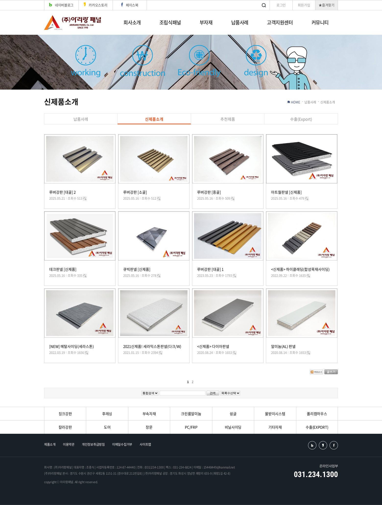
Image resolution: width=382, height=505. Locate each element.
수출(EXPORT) (317, 427)
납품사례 (239, 22)
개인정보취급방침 (93, 444)
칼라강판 (65, 427)
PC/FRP (191, 427)
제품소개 (50, 444)
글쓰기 (331, 372)
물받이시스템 (275, 413)
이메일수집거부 (122, 444)
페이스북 (129, 4)
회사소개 (132, 22)
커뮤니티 (320, 22)
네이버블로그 (61, 4)
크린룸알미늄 (191, 413)
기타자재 (275, 427)
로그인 (281, 4)
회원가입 (304, 4)
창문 (149, 427)
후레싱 (107, 413)
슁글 (233, 413)
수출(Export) (301, 119)
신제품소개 (154, 119)
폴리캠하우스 (317, 413)
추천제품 (227, 119)
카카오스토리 (95, 4)
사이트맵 (145, 444)
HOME (295, 102)
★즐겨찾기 (326, 4)
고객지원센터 (280, 22)
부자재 (206, 22)
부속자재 (149, 413)
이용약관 (68, 444)
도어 (107, 427)
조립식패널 (170, 22)
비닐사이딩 (233, 427)
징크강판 (65, 413)
